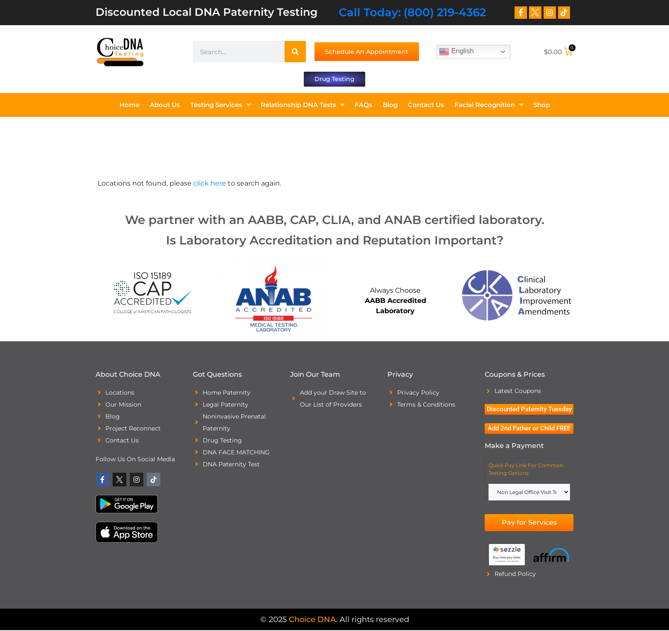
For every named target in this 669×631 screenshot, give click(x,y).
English (456, 52)
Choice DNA (312, 620)
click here (209, 184)
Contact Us (426, 105)
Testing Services (220, 105)
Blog (390, 105)
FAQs (363, 105)
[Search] (295, 51)
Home (129, 105)
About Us (165, 105)
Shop (541, 105)
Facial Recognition (488, 105)
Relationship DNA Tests (302, 105)
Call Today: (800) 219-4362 (412, 12)
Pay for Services (529, 523)
